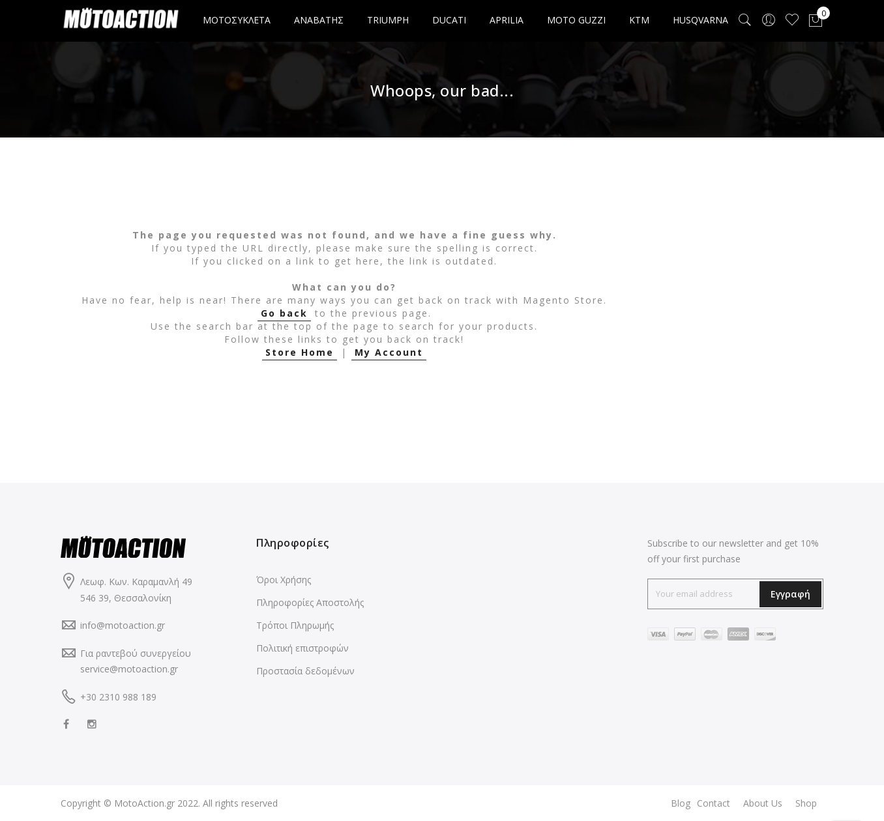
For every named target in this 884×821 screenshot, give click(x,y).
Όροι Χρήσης (283, 579)
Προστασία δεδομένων (305, 671)
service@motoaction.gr (129, 669)
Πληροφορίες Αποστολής (310, 602)
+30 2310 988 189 (118, 697)
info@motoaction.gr (122, 625)
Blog (680, 803)
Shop (806, 803)
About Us (762, 803)
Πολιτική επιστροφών (302, 648)
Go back (284, 313)
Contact (713, 803)
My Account (389, 352)
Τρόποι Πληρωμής (295, 625)
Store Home (299, 352)
